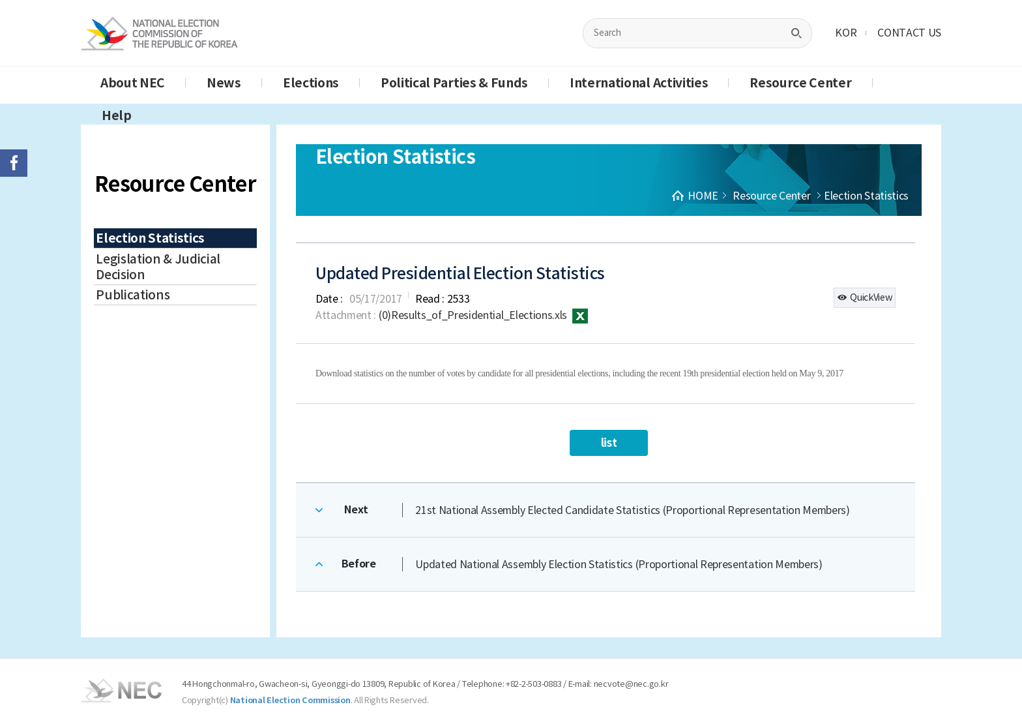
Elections (311, 83)
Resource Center (800, 83)
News (224, 83)
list (609, 442)
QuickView (864, 297)
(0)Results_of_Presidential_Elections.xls (483, 315)
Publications (132, 295)
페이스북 (13, 163)
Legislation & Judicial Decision (158, 266)
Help (117, 115)
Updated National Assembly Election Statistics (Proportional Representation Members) (618, 564)
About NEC (132, 83)
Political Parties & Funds (454, 83)
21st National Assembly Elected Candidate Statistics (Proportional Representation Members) (632, 510)
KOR (845, 32)
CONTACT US (909, 32)
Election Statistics (150, 238)
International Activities (639, 83)
